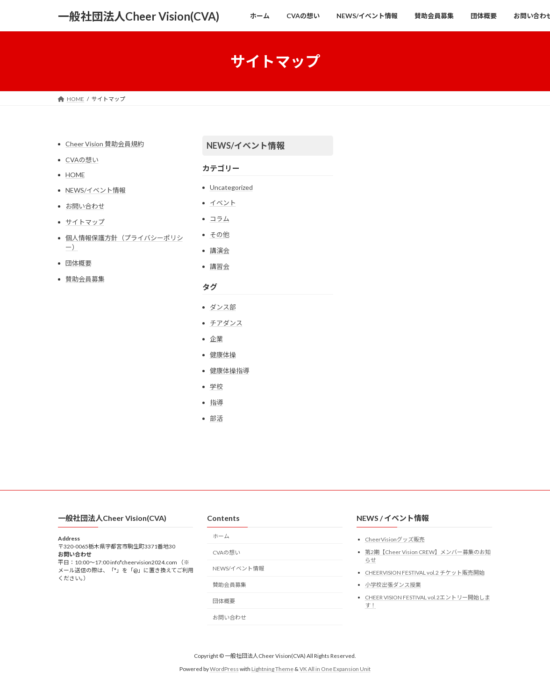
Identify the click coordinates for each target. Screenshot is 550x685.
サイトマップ (85, 222)
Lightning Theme (272, 668)
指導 (216, 402)
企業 (216, 339)
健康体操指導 (229, 371)
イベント (223, 203)
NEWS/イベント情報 (95, 190)
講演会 (219, 250)
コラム (219, 219)
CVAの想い (82, 160)
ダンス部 (223, 307)
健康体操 (223, 355)
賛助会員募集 (85, 279)
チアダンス (226, 323)
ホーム (221, 535)
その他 (219, 234)
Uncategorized (231, 187)
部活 (216, 418)
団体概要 (78, 263)
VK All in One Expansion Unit (335, 668)
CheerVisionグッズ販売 (395, 539)
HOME (75, 175)
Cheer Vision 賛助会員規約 (104, 144)
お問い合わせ (85, 206)
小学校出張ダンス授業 (393, 584)
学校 (216, 386)
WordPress (224, 668)
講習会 (219, 266)
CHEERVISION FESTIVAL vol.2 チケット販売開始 (425, 572)
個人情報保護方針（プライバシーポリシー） (124, 242)
